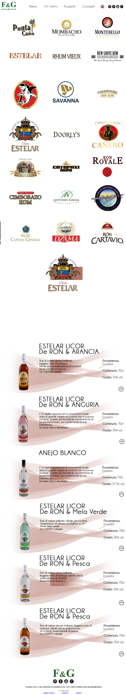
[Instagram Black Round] (117, 6)
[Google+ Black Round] (121, 6)
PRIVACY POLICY (53, 693)
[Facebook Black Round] (113, 6)
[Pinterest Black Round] (109, 6)
